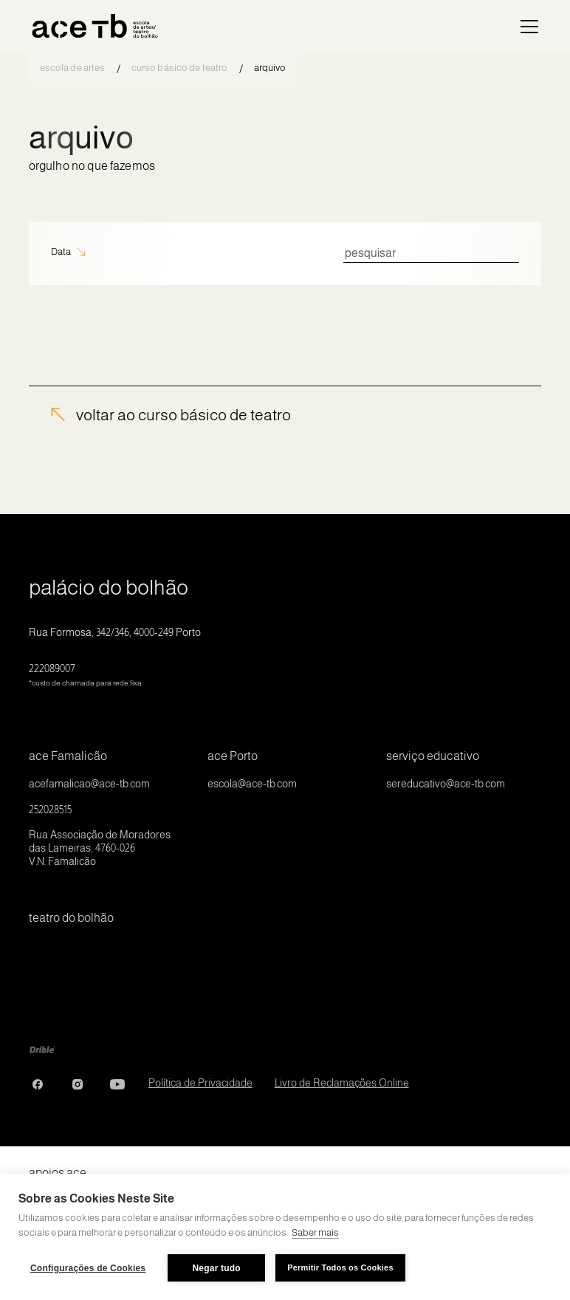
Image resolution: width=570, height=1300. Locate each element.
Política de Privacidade (200, 1083)
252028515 (50, 809)
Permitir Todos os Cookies (340, 1267)
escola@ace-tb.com (252, 784)
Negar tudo (217, 1268)
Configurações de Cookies (87, 1268)
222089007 (85, 675)
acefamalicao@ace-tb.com (89, 784)
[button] (526, 26)
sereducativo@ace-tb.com (445, 784)
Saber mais (315, 1232)
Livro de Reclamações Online (342, 1083)
